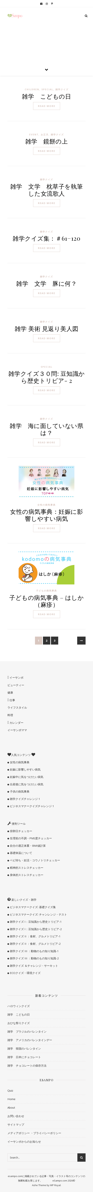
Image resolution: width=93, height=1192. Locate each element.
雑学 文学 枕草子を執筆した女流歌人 (46, 189)
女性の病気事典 (46, 504)
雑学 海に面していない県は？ (46, 429)
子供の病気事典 (19, 791)
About (11, 1107)
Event (34, 134)
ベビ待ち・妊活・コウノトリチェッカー (34, 860)
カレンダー (16, 722)
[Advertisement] (46, 35)
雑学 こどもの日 (46, 96)
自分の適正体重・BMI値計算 (27, 845)
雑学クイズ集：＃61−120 (46, 238)
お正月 (45, 134)
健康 (10, 692)
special (47, 89)
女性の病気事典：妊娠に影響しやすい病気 (46, 514)
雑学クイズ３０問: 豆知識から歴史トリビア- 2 (46, 376)
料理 (10, 715)
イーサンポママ (17, 730)
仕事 (12, 700)
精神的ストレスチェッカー (26, 867)
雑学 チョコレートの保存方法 (26, 1065)
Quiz (10, 1090)
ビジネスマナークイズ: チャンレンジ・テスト (38, 914)
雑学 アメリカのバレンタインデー (29, 1040)
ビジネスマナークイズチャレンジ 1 (31, 806)
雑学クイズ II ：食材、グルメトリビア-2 (35, 943)
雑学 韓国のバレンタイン (24, 1048)
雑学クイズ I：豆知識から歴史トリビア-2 (35, 929)
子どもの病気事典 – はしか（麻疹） (46, 600)
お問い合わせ (15, 1116)
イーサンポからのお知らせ (24, 1141)
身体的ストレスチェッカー (26, 875)
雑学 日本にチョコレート (24, 1057)
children (32, 89)
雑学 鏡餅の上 (46, 141)
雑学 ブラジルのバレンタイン (26, 1031)
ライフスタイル (17, 707)
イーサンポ (16, 677)
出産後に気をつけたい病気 (26, 784)
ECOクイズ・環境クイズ (25, 973)
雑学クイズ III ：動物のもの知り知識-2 (34, 958)
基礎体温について (20, 853)
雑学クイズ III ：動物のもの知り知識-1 (34, 951)
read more (46, 106)
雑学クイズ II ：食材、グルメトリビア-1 (35, 936)
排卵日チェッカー (20, 831)
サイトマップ (15, 1124)
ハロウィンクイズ (18, 1006)
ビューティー (15, 685)
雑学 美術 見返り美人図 (46, 328)
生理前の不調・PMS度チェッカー (30, 838)
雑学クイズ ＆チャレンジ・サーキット (33, 965)
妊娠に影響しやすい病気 (25, 769)
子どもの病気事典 (46, 590)
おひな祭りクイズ (18, 1023)
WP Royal (55, 1185)
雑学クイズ (61, 89)
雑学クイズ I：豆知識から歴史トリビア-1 (35, 921)
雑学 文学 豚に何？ (46, 283)
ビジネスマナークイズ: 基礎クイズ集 (32, 907)
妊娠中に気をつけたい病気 (26, 777)
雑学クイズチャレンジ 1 (24, 799)
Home (11, 1099)
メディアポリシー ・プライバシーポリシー (34, 1133)
